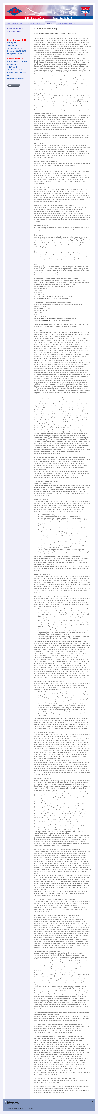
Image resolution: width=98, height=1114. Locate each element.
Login (91, 1101)
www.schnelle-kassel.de (63, 298)
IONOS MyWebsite (24, 1108)
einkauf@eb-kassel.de (46, 318)
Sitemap (17, 1102)
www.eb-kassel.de (46, 298)
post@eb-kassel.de (45, 296)
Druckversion (9, 1102)
